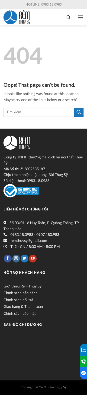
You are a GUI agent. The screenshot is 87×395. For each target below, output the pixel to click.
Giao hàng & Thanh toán (23, 307)
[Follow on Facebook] (8, 258)
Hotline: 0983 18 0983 (44, 4)
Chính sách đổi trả (18, 300)
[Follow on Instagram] (16, 258)
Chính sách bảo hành (20, 293)
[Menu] (80, 17)
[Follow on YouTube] (33, 258)
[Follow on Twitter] (24, 258)
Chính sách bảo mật (19, 313)
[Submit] (79, 112)
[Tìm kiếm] (68, 17)
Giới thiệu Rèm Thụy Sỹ (22, 286)
